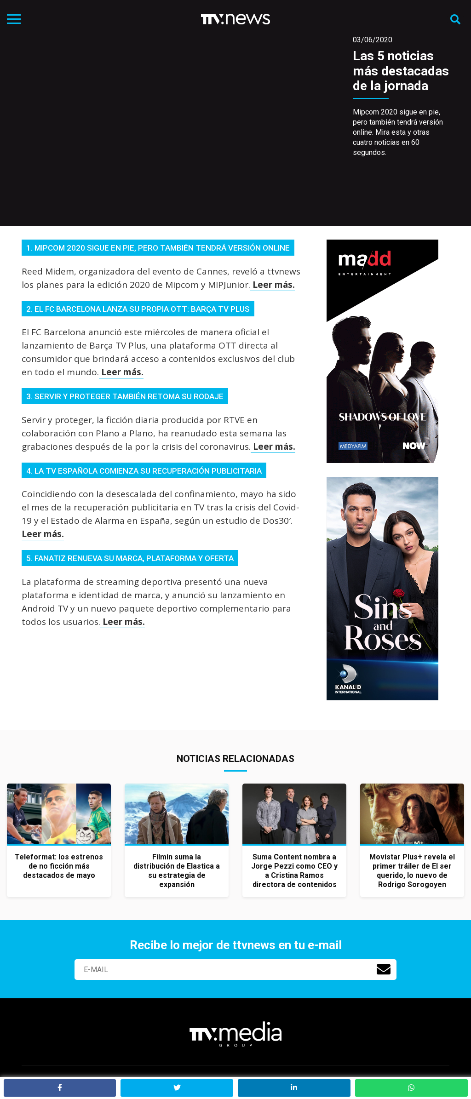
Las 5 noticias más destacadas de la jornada (401, 70)
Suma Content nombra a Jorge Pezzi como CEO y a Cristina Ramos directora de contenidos (294, 871)
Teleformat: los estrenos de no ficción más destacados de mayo (59, 866)
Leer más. (272, 285)
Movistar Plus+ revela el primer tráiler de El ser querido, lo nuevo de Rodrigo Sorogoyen (412, 871)
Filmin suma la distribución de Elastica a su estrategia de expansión (176, 871)
